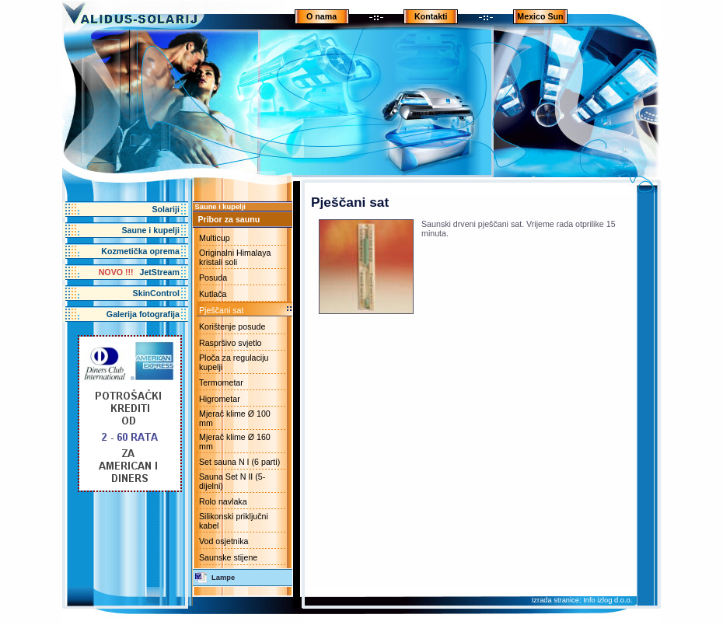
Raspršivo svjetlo (230, 342)
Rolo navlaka (223, 501)
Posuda (213, 277)
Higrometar (219, 398)
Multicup (214, 238)
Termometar (221, 382)
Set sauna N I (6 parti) (239, 461)
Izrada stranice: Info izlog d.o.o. (582, 600)
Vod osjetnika (223, 541)
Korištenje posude (232, 326)
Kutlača (213, 294)
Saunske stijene (228, 557)
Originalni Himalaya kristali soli (235, 257)
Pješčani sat (221, 310)
